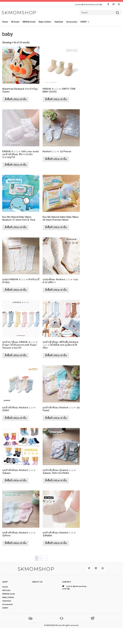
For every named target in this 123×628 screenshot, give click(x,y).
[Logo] (31, 618)
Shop (5, 582)
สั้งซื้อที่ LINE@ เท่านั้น (15, 99)
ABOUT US (37, 582)
